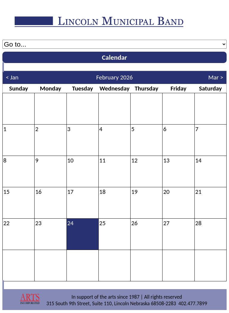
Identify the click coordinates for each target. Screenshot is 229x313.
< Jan (12, 77)
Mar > (215, 77)
